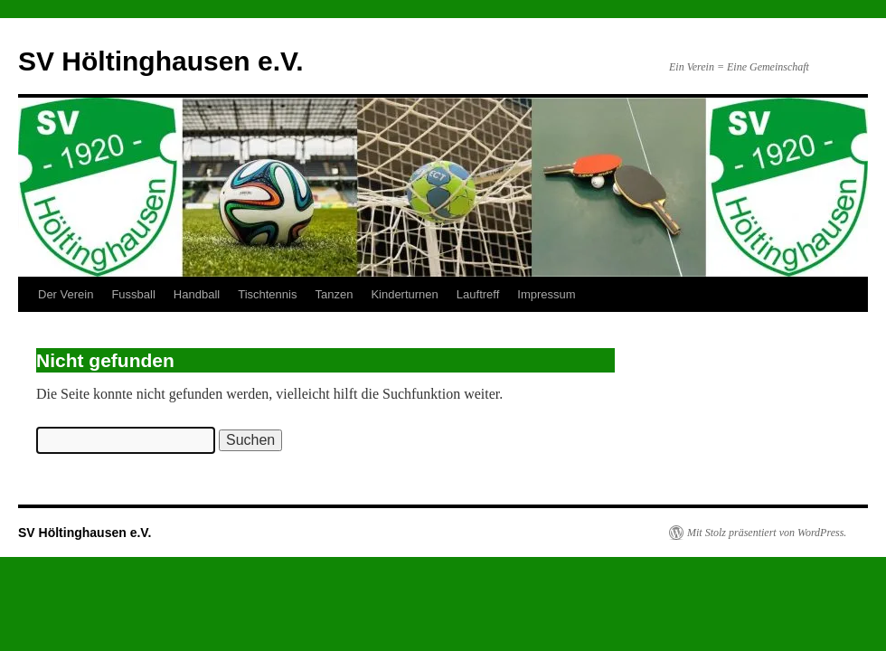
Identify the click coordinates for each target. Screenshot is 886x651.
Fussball (133, 294)
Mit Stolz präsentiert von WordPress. (766, 532)
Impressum (546, 294)
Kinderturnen (404, 294)
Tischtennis (267, 294)
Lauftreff (478, 294)
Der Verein (65, 294)
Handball (197, 294)
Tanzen (334, 294)
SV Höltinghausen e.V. (161, 61)
